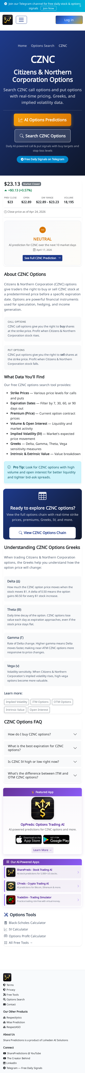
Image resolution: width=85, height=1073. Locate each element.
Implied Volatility (16, 702)
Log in (69, 20)
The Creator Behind (16, 1058)
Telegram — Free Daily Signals (22, 1068)
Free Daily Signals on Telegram (42, 159)
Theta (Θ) (14, 609)
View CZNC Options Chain (42, 532)
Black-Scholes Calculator (25, 922)
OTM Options (62, 702)
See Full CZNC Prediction (42, 258)
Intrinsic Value (15, 710)
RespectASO (12, 1027)
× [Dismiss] (80, 5)
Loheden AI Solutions (55, 1040)
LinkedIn (10, 1063)
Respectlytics (12, 1017)
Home (22, 45)
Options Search (42, 45)
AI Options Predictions (42, 119)
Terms (8, 985)
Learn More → (42, 850)
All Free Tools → (18, 942)
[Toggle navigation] (21, 20)
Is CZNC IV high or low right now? (33, 761)
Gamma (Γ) (15, 637)
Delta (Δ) (13, 581)
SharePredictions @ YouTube (22, 1053)
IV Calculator (16, 929)
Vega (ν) (13, 666)
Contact (9, 1004)
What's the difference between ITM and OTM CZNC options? (38, 775)
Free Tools (11, 994)
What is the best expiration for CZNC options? (35, 748)
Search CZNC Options (43, 135)
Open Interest (39, 710)
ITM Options (40, 702)
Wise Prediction (14, 1022)
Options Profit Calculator (25, 936)
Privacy (9, 989)
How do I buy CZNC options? (29, 734)
